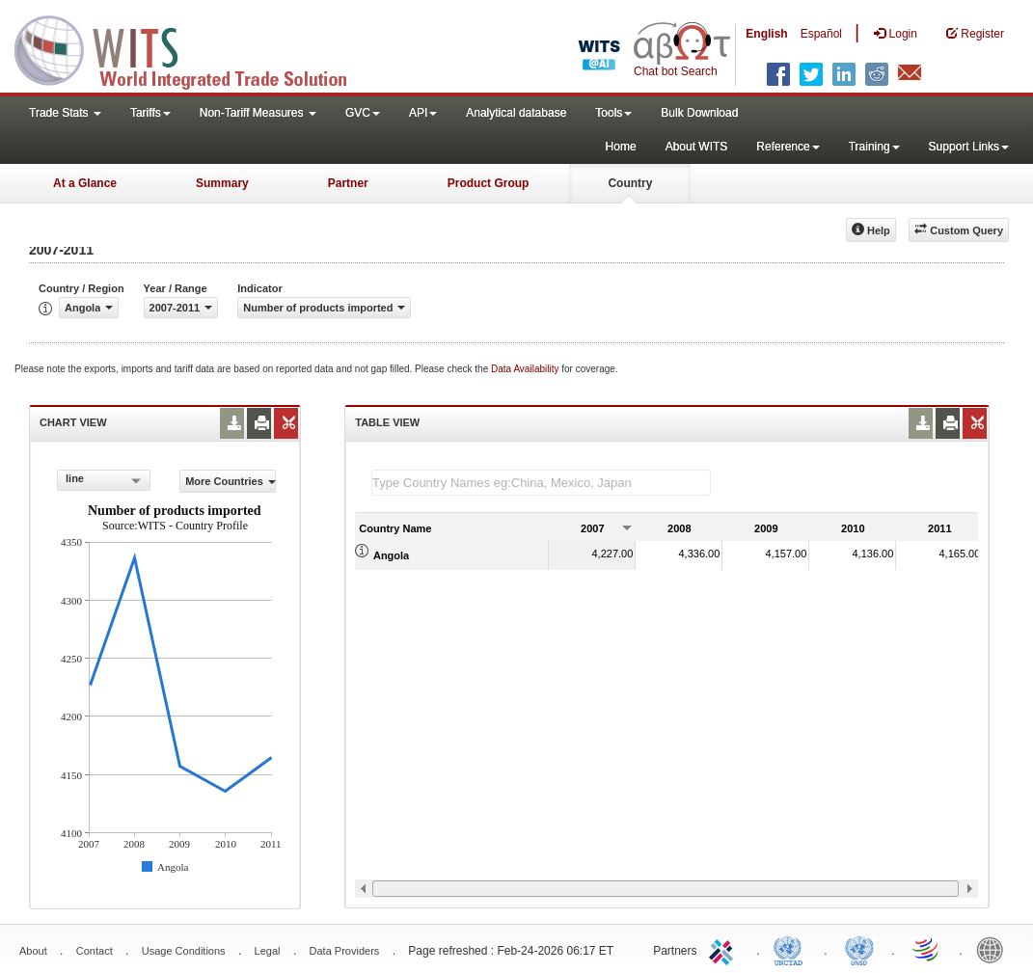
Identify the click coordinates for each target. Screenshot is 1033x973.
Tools (613, 113)
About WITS (697, 146)
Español (821, 34)
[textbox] (541, 483)
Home (621, 146)
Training (874, 146)
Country (630, 183)
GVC (362, 113)
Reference (787, 146)
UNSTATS (859, 949)
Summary (222, 183)
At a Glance (85, 183)
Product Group (489, 183)
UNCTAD (792, 949)
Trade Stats (65, 113)
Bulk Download (699, 113)
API (423, 113)
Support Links (969, 146)
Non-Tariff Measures (258, 113)
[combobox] (103, 480)
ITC (724, 949)
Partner (348, 183)
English (766, 34)
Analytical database (516, 113)
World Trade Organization (927, 949)
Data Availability (526, 369)
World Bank (994, 949)
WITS (193, 48)
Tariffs (150, 113)
